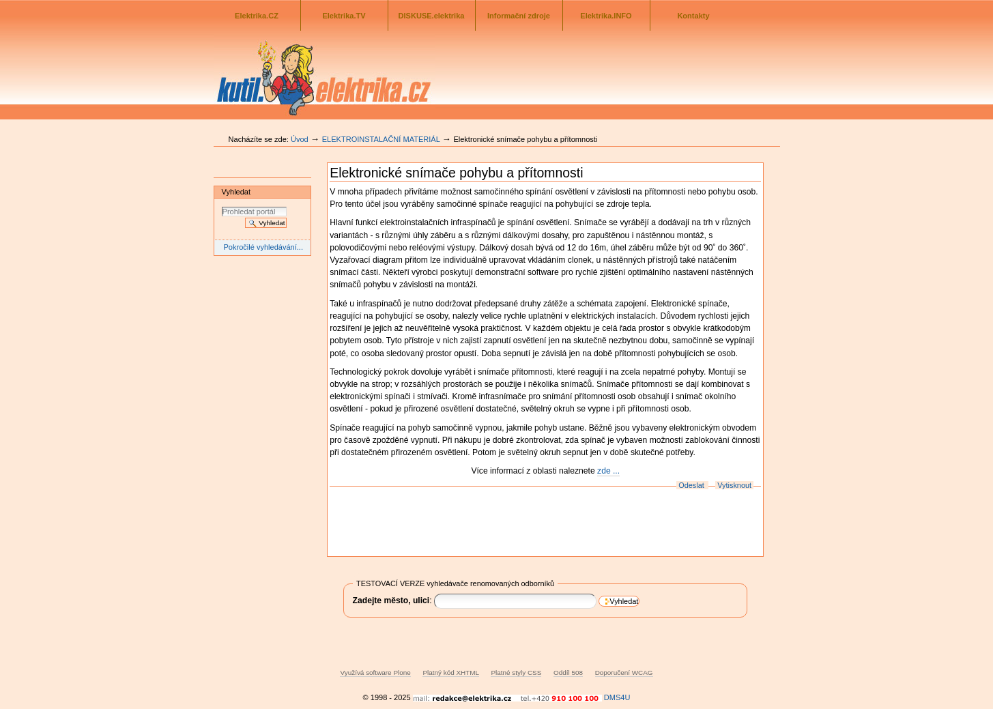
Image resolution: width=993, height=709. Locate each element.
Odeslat (691, 485)
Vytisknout (734, 485)
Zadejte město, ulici (391, 600)
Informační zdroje (518, 16)
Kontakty (693, 16)
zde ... (608, 471)
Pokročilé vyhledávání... (263, 247)
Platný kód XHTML (450, 672)
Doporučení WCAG (624, 672)
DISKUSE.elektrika (432, 16)
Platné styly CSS (516, 672)
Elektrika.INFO (605, 16)
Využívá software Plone (375, 672)
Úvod (299, 139)
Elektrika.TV (343, 16)
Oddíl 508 (568, 672)
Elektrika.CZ (256, 16)
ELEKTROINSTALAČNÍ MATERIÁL (381, 139)
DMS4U (617, 697)
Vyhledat (236, 192)
